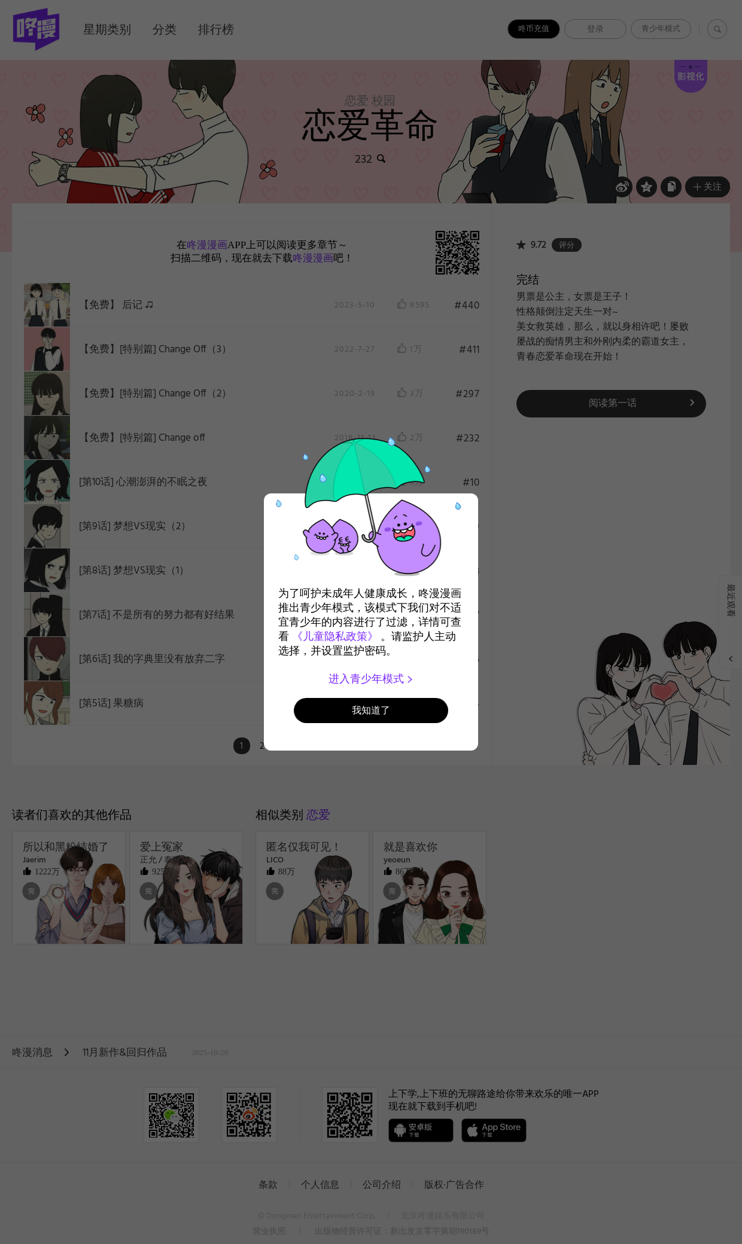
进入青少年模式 (371, 679)
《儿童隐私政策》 (335, 636)
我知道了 (371, 710)
